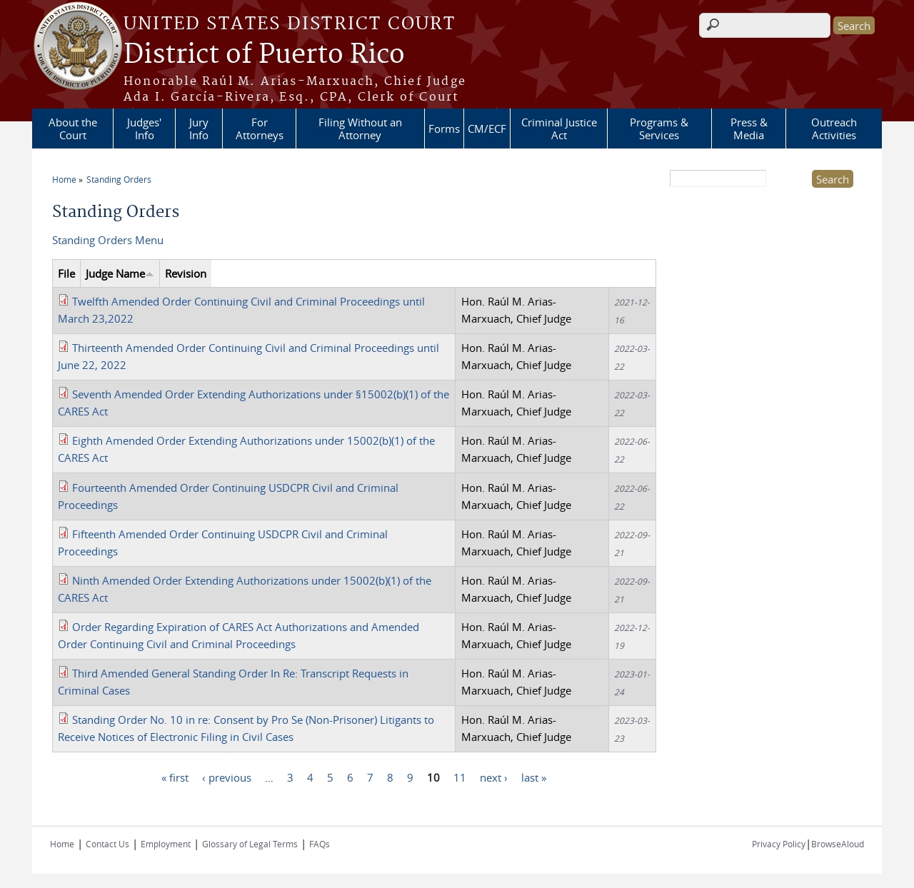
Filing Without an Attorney (360, 128)
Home (64, 179)
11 (459, 777)
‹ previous (226, 777)
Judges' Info (144, 128)
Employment (166, 843)
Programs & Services (659, 128)
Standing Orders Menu (108, 240)
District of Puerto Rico (264, 55)
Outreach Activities (834, 128)
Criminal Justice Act (559, 128)
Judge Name (120, 273)
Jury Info (199, 128)
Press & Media (749, 128)
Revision (185, 273)
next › (494, 777)
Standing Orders (118, 179)
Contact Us (107, 843)
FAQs (319, 843)
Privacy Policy (778, 843)
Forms (444, 128)
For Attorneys (259, 128)
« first (175, 777)
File (66, 273)
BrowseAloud (837, 843)
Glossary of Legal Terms (250, 843)
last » (533, 777)
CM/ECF (487, 128)
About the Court (73, 128)
